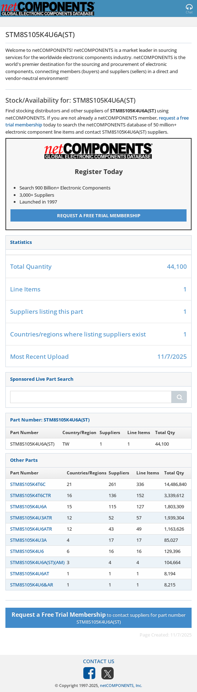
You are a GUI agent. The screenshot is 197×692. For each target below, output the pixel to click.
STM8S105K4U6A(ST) (32, 444)
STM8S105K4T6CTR (30, 495)
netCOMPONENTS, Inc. (121, 685)
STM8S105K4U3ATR (31, 517)
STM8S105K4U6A (28, 506)
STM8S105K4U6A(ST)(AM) (37, 562)
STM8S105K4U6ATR (31, 529)
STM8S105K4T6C (27, 484)
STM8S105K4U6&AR (31, 584)
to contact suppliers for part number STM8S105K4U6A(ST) (98, 618)
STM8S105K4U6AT (29, 573)
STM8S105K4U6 (27, 551)
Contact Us (98, 661)
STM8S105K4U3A (28, 540)
